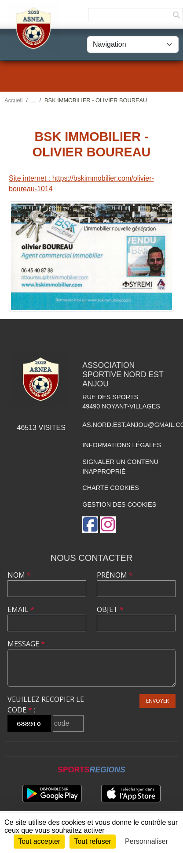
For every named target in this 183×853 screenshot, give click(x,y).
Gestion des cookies (119, 504)
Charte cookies (110, 487)
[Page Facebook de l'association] (90, 524)
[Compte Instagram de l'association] (108, 524)
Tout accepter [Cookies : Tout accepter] (39, 841)
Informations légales (121, 445)
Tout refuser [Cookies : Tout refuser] (92, 841)
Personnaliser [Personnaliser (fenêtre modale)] (146, 841)
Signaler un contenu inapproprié (120, 466)
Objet (110, 609)
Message (26, 644)
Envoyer (157, 701)
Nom (19, 575)
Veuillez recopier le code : (45, 704)
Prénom (115, 575)
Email (20, 609)
